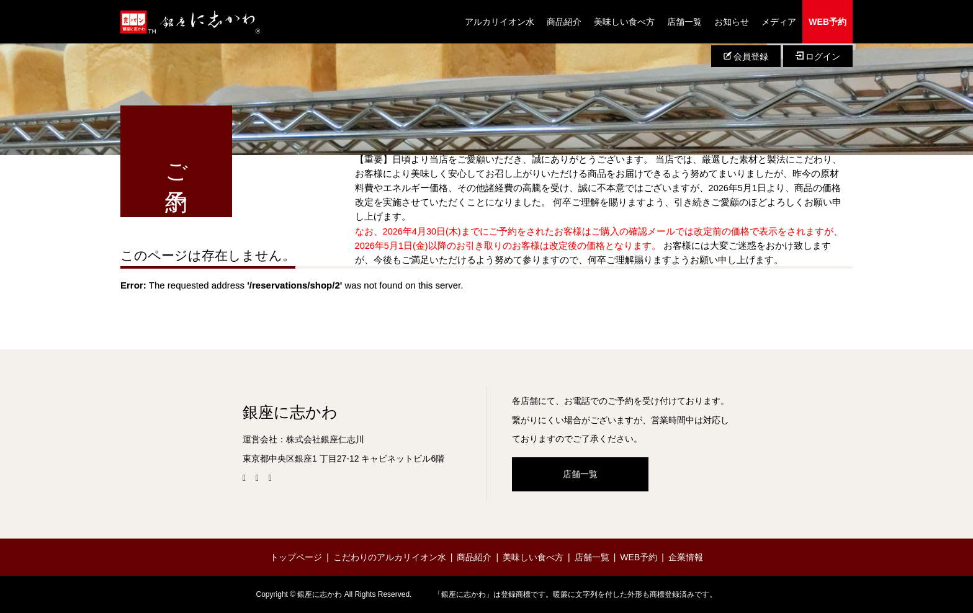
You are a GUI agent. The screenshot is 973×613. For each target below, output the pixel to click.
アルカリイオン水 (499, 22)
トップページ (296, 557)
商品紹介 (564, 22)
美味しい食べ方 (624, 22)
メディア (778, 22)
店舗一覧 (684, 22)
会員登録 (746, 56)
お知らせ (731, 22)
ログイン (818, 56)
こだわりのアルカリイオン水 (389, 557)
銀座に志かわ (290, 412)
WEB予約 (827, 22)
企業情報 (685, 557)
